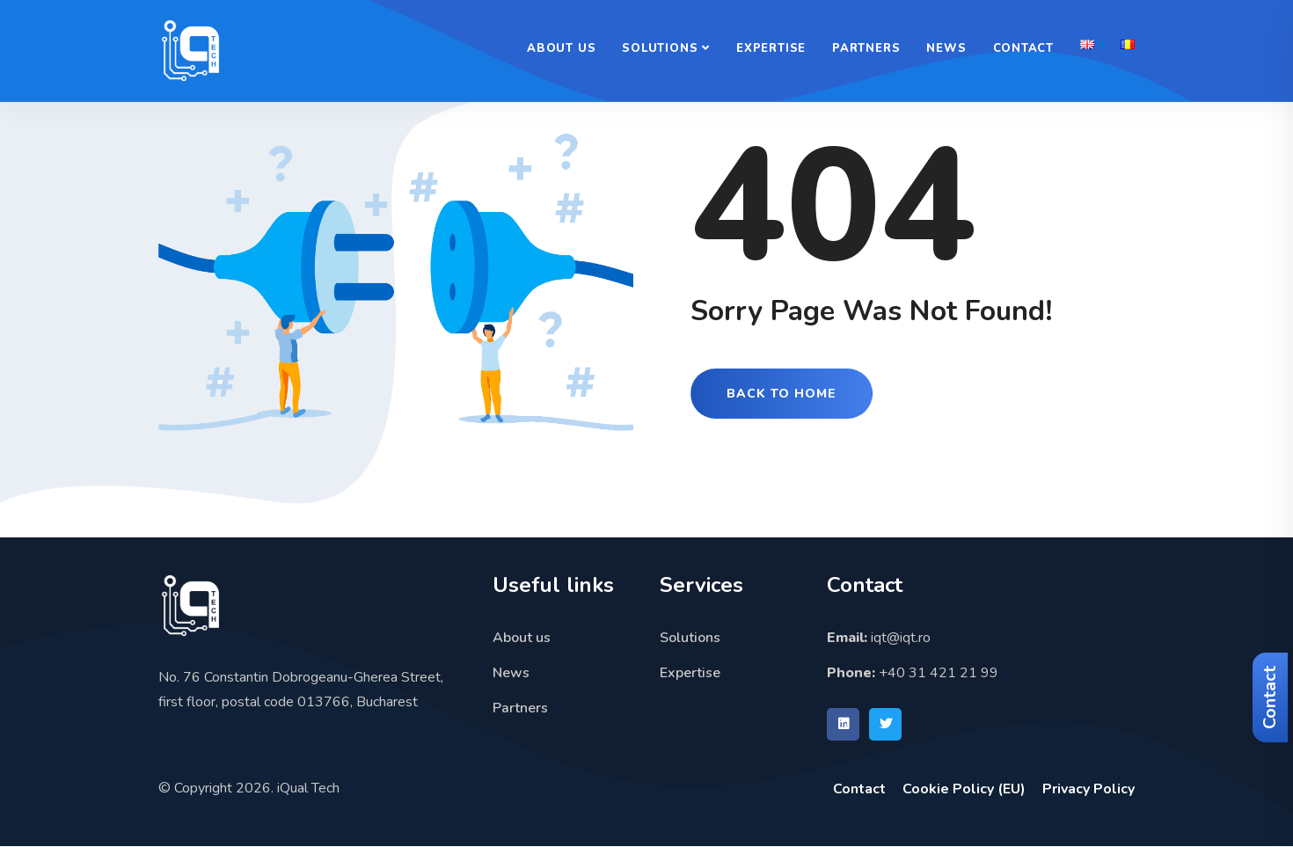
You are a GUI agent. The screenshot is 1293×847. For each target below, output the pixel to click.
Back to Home (781, 393)
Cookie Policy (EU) (964, 789)
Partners (866, 48)
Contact (1270, 697)
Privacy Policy (1088, 789)
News (946, 48)
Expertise (771, 48)
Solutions (660, 48)
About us (561, 48)
